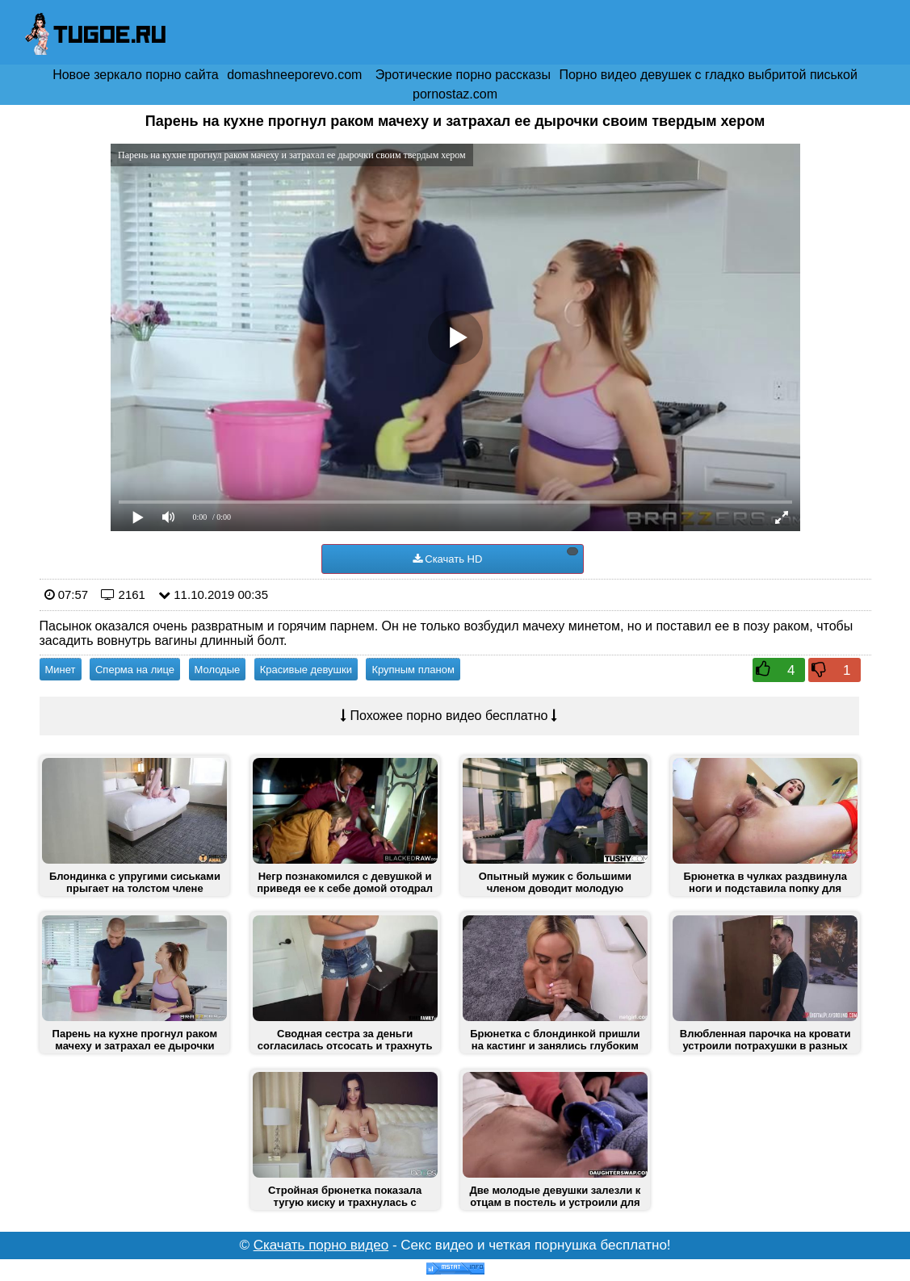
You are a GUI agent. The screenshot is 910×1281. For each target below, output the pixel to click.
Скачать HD (495, 556)
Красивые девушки (306, 670)
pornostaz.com (455, 94)
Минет (60, 670)
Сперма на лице (134, 670)
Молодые (218, 670)
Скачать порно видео (321, 1245)
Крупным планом (412, 670)
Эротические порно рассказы (463, 75)
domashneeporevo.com (294, 75)
